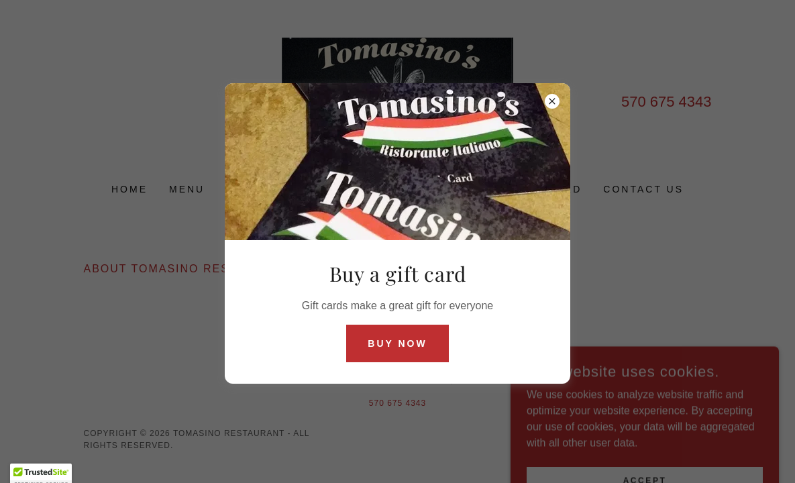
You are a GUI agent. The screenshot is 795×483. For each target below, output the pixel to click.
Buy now (397, 343)
